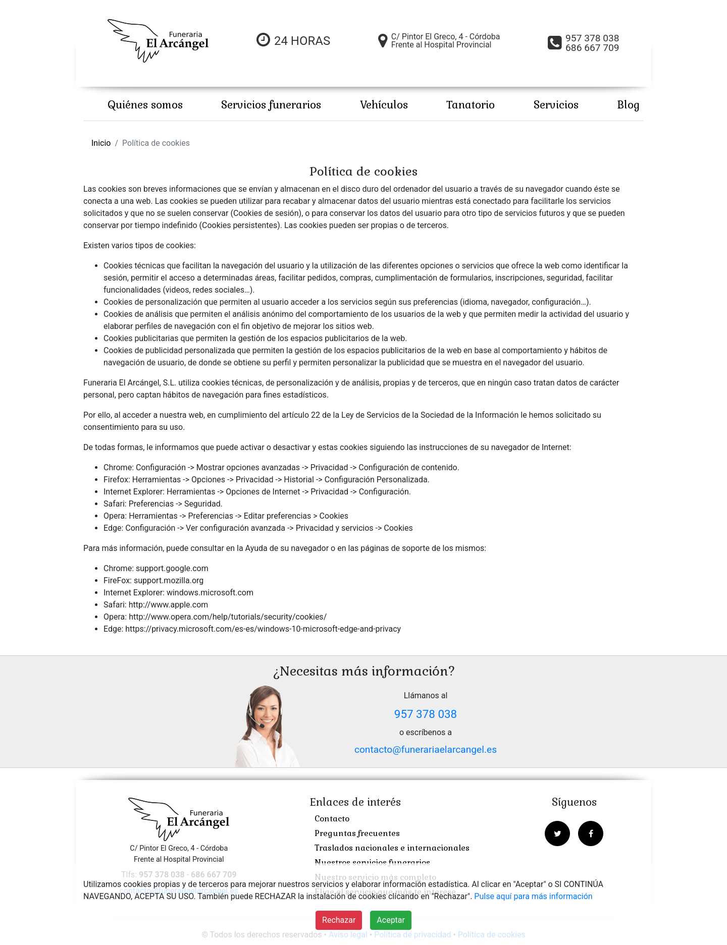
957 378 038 (425, 713)
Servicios (556, 105)
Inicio (101, 143)
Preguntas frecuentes (357, 833)
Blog (628, 105)
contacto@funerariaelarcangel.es (425, 749)
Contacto (332, 818)
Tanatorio (470, 105)
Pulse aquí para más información (533, 896)
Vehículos (384, 105)
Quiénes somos (145, 105)
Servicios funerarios (271, 105)
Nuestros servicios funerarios (372, 862)
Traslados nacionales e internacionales (392, 848)
